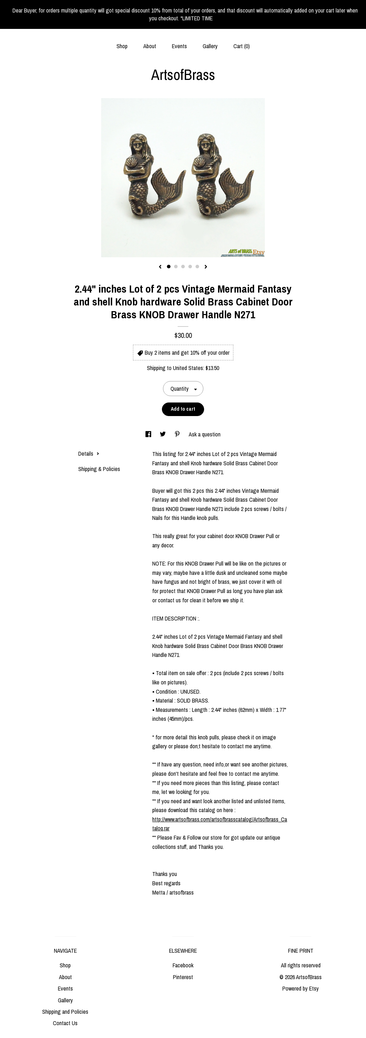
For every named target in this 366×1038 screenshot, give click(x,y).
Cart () (241, 46)
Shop (122, 46)
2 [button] (176, 266)
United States (188, 368)
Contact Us (65, 1023)
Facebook (183, 965)
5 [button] (197, 266)
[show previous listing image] (160, 267)
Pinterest (183, 977)
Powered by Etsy (300, 988)
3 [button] (183, 266)
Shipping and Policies (65, 1012)
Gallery (210, 46)
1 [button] (168, 266)
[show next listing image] (206, 267)
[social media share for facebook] (149, 434)
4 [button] (190, 266)
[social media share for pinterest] (178, 434)
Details (88, 453)
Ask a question (205, 434)
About (149, 46)
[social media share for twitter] (163, 434)
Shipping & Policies (99, 469)
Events (179, 46)
